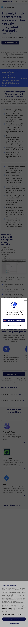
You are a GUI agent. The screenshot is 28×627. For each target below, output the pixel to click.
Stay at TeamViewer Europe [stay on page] (14, 325)
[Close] (25, 299)
